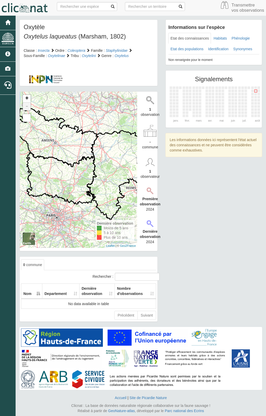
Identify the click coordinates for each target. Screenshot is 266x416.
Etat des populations (186, 49)
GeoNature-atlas (121, 411)
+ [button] (27, 99)
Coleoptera (76, 50)
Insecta (43, 50)
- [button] (27, 106)
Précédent (126, 315)
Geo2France (128, 245)
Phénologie (241, 38)
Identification (218, 49)
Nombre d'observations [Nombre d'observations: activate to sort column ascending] (126, 291)
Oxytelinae (56, 56)
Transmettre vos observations (247, 8)
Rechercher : (124, 277)
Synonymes (242, 49)
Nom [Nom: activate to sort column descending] (27, 294)
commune (32, 265)
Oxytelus (122, 56)
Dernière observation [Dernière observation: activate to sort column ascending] (84, 291)
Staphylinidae (117, 50)
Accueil (121, 398)
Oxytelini (89, 56)
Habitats (220, 38)
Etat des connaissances (189, 38)
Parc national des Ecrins (184, 411)
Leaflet (110, 245)
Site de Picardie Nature (148, 398)
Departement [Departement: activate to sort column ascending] (53, 294)
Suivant (147, 315)
